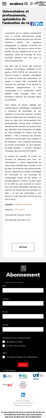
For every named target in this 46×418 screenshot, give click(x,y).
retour (23, 247)
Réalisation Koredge (23, 405)
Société (5, 325)
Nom (5, 286)
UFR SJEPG (20, 209)
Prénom (6, 299)
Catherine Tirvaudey (23, 204)
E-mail (5, 312)
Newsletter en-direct (14, 342)
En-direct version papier (16, 346)
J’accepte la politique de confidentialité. (22, 357)
